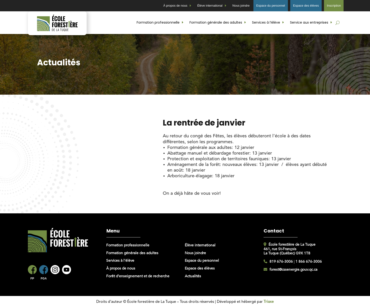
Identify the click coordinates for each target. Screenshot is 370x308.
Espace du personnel (270, 5)
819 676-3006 (281, 262)
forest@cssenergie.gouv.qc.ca (293, 270)
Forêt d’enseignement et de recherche (137, 276)
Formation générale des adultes (215, 22)
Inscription (334, 5)
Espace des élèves (306, 5)
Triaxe (269, 302)
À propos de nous (175, 5)
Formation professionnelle (158, 22)
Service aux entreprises (309, 22)
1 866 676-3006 (308, 262)
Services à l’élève (266, 22)
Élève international (210, 5)
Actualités (193, 276)
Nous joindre (241, 5)
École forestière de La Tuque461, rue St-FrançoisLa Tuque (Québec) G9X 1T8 (289, 249)
